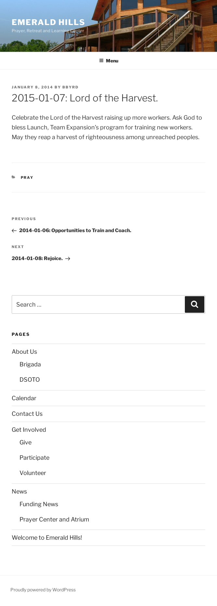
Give (25, 442)
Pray (27, 177)
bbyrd (70, 87)
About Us (24, 351)
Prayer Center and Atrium (54, 519)
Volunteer (32, 472)
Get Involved (29, 429)
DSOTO (29, 379)
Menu (108, 60)
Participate (34, 457)
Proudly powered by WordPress (43, 589)
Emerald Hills (48, 22)
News (19, 491)
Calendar (24, 398)
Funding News (38, 504)
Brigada (30, 364)
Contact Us (27, 413)
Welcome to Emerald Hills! (47, 537)
